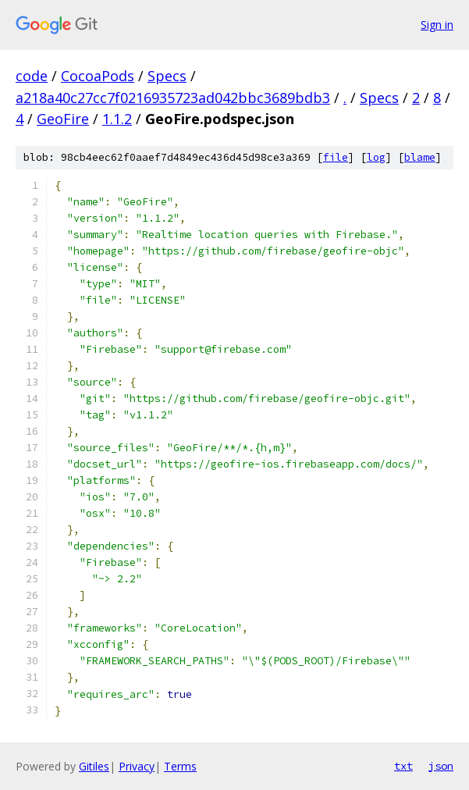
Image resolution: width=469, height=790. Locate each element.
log (376, 157)
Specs (167, 75)
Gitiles (94, 766)
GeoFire (63, 118)
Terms (180, 766)
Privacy (137, 766)
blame (419, 157)
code (32, 75)
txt (403, 766)
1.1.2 (117, 118)
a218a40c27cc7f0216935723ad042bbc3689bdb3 (173, 97)
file (335, 157)
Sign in (437, 24)
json (440, 766)
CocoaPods (97, 75)
